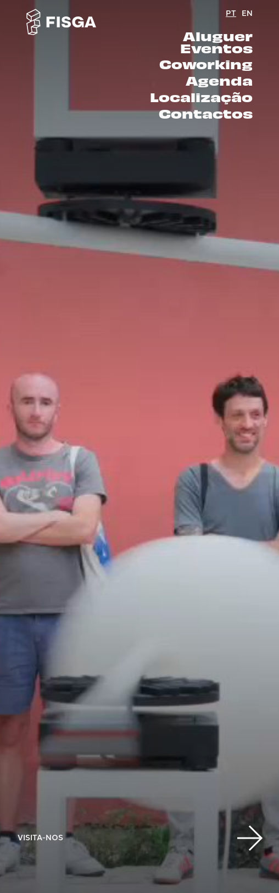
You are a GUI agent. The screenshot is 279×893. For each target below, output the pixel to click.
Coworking (206, 64)
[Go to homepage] (61, 22)
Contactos (206, 114)
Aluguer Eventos (216, 42)
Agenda (219, 81)
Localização (201, 97)
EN (247, 12)
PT (231, 12)
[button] (249, 837)
